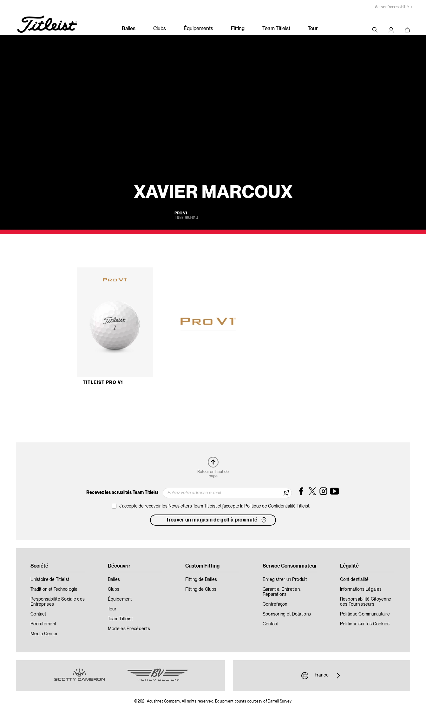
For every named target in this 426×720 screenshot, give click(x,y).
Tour (313, 29)
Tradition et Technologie (54, 589)
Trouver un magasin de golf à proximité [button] (216, 520)
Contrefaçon (275, 604)
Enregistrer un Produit (285, 580)
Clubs (159, 29)
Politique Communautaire (365, 614)
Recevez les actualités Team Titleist (122, 493)
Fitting (238, 29)
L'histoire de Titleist (49, 580)
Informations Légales (361, 589)
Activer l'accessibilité (392, 7)
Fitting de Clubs (200, 589)
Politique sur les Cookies (365, 624)
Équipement (120, 599)
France (322, 675)
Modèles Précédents (129, 629)
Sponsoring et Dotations (287, 614)
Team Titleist (276, 29)
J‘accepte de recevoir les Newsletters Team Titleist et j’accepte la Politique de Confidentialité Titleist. (214, 506)
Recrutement (43, 624)
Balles (128, 29)
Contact (38, 614)
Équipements (198, 29)
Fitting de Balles (201, 580)
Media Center (44, 634)
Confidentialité (354, 580)
